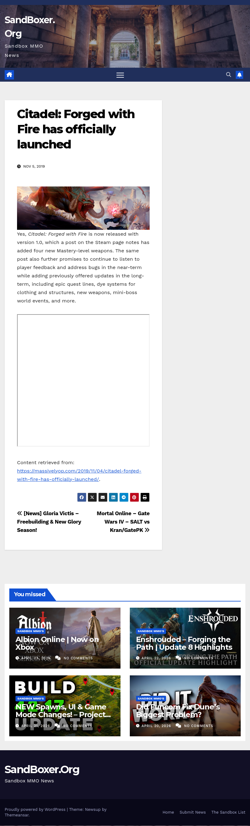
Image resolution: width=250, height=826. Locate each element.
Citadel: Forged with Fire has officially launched (75, 129)
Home (168, 812)
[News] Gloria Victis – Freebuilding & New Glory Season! (49, 522)
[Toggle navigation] (120, 75)
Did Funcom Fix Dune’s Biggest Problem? (178, 711)
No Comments (78, 659)
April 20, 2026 (157, 726)
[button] (228, 75)
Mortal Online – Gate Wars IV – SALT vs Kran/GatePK (123, 522)
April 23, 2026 (36, 659)
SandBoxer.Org (42, 769)
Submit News (193, 812)
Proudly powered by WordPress (36, 809)
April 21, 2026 (36, 726)
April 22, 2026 (157, 659)
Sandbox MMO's (30, 631)
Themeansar (17, 815)
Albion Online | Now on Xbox (57, 643)
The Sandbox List (228, 812)
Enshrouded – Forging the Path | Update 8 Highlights (184, 643)
